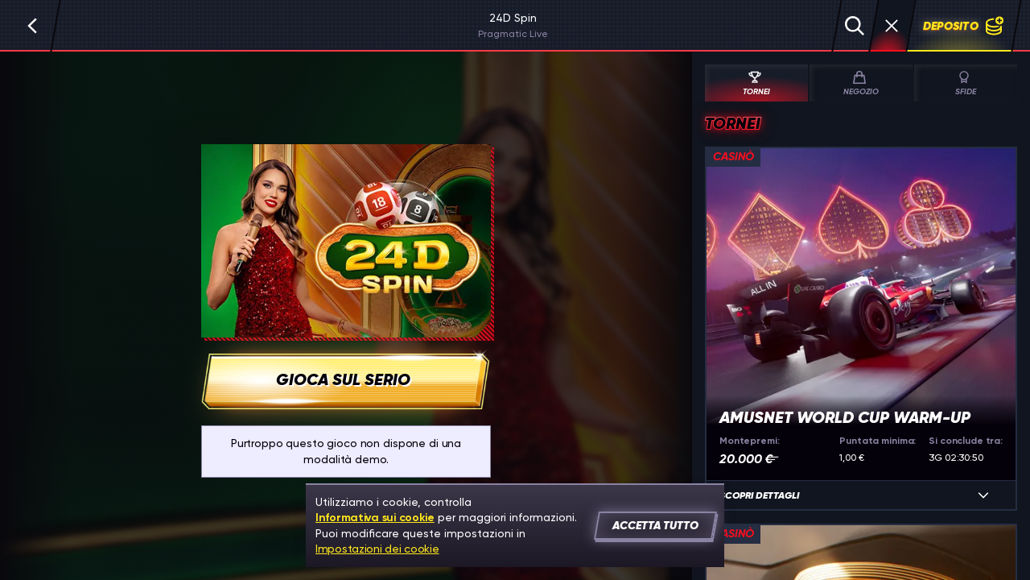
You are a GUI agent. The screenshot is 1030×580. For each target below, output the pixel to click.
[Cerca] (854, 26)
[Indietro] (32, 26)
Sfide (965, 84)
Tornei (754, 84)
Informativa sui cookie (375, 517)
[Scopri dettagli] (983, 495)
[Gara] (891, 26)
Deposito (963, 25)
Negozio (859, 84)
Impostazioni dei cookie (377, 548)
